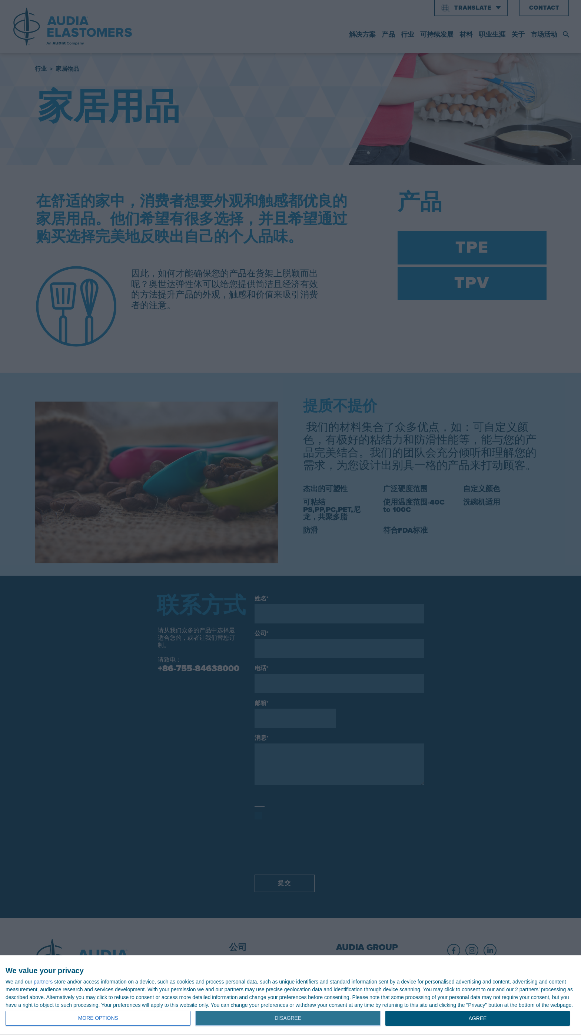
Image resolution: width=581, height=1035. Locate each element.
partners (43, 981)
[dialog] (290, 995)
